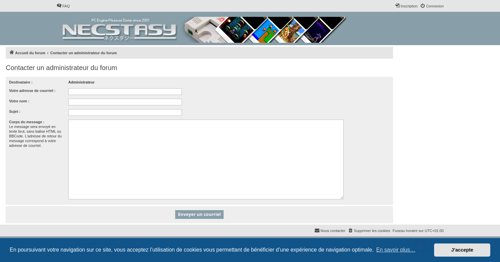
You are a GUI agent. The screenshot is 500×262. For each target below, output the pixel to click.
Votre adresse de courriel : (32, 91)
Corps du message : (26, 122)
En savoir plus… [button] (396, 250)
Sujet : (15, 111)
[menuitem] (63, 6)
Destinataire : (21, 82)
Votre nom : (19, 101)
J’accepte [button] (462, 250)
